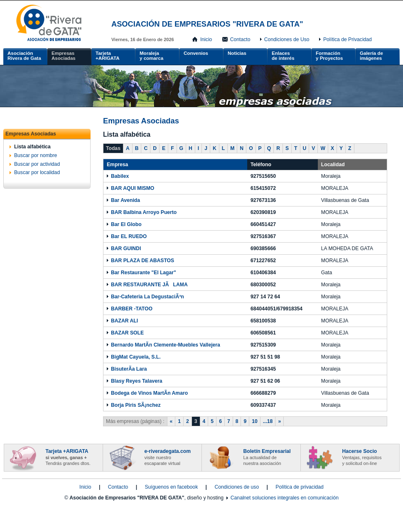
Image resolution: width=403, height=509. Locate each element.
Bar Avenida (125, 200)
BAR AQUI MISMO (132, 188)
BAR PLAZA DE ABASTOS (142, 260)
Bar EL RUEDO (129, 236)
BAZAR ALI (124, 321)
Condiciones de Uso (287, 39)
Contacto (240, 39)
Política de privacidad (299, 487)
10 (255, 421)
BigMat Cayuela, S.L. (136, 357)
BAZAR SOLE (127, 333)
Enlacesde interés (283, 56)
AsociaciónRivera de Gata (24, 56)
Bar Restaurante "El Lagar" (143, 272)
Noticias (237, 53)
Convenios (196, 53)
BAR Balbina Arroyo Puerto (144, 212)
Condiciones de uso (236, 487)
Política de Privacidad (347, 39)
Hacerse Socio (362, 457)
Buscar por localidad (37, 172)
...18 (268, 421)
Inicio (206, 39)
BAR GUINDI (126, 248)
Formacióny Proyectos (329, 56)
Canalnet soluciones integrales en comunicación (285, 498)
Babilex (120, 176)
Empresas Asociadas (64, 56)
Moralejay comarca (151, 56)
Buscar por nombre (35, 155)
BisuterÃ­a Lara (129, 369)
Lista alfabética (32, 147)
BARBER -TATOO (131, 309)
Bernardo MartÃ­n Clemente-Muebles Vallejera (165, 345)
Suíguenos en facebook (171, 487)
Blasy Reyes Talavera (136, 381)
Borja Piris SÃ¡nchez (136, 405)
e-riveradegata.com (168, 457)
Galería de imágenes (371, 56)
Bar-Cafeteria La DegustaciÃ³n (147, 297)
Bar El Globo (126, 224)
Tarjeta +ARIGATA (108, 56)
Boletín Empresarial (267, 457)
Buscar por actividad (37, 164)
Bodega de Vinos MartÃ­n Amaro (149, 393)
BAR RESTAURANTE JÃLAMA (149, 285)
